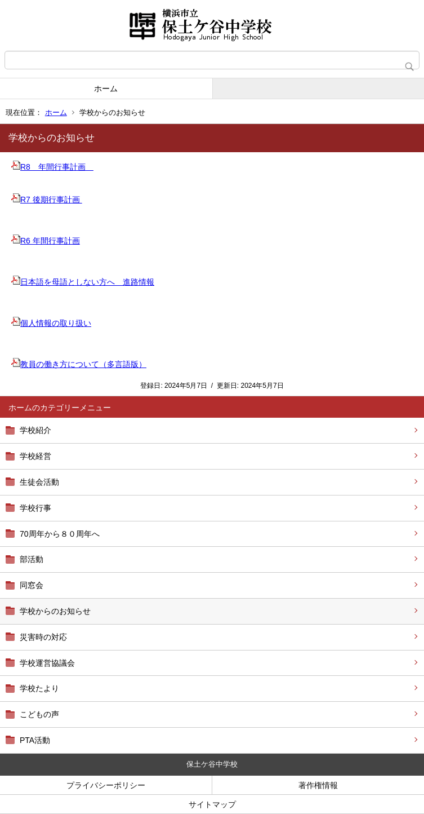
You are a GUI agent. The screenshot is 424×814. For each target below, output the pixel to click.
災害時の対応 (43, 637)
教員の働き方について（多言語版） (78, 364)
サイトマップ (212, 804)
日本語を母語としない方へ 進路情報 (82, 281)
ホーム (106, 88)
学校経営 (35, 456)
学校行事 (35, 507)
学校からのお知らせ (55, 611)
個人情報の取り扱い (51, 323)
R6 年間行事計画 (45, 240)
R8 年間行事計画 (52, 166)
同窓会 (31, 585)
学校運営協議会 (47, 662)
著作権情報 (318, 785)
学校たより (39, 688)
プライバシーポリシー (105, 785)
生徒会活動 (39, 481)
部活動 (31, 559)
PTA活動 (35, 740)
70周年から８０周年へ (60, 533)
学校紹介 (35, 430)
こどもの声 (39, 714)
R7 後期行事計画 (46, 199)
